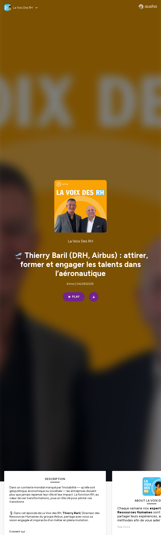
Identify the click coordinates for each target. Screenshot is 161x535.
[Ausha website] (148, 6)
